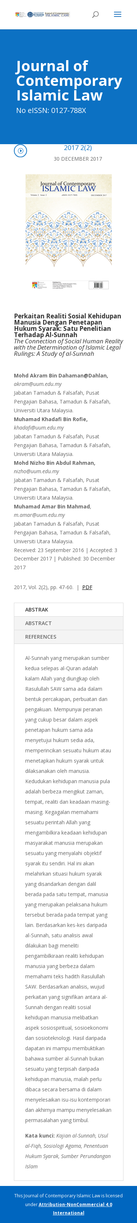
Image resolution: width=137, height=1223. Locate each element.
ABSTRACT (38, 623)
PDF (87, 587)
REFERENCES (40, 636)
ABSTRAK (36, 609)
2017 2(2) (78, 147)
